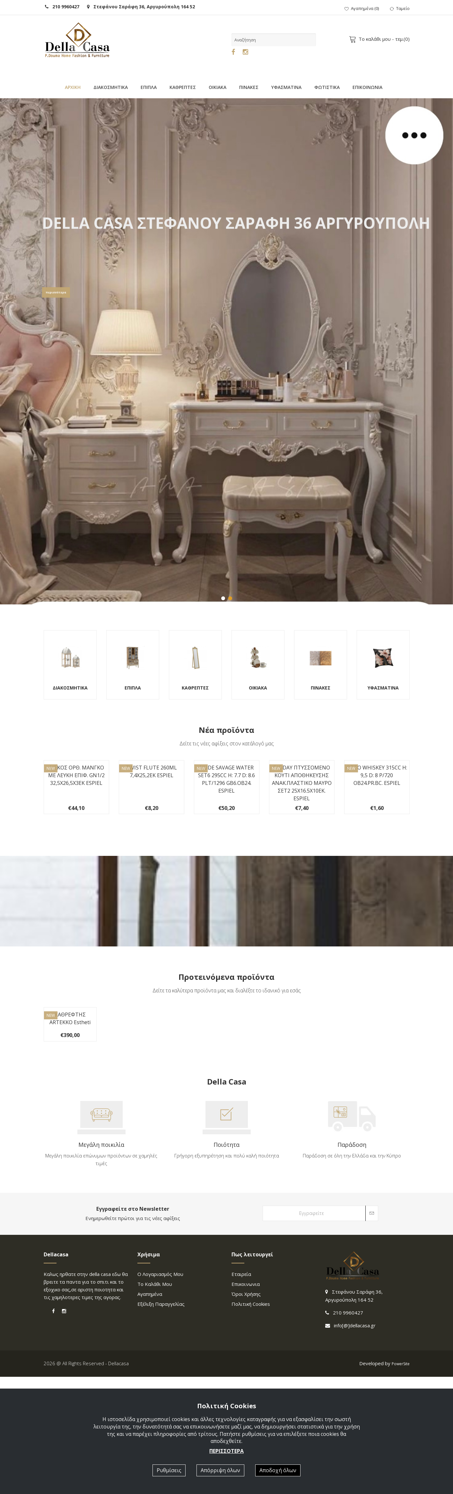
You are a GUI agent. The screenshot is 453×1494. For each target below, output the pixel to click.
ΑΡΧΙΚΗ (73, 87)
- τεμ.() (380, 39)
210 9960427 (62, 7)
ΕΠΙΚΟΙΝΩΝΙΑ (367, 87)
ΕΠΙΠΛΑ (149, 87)
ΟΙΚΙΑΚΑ (217, 87)
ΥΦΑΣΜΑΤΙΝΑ (286, 87)
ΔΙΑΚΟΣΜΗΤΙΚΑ (110, 87)
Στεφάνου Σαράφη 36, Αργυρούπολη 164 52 (141, 7)
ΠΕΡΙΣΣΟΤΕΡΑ (226, 1450)
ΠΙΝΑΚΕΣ (248, 87)
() (361, 8)
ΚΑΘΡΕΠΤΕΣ (183, 87)
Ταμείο (400, 8)
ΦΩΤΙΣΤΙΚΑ (327, 87)
